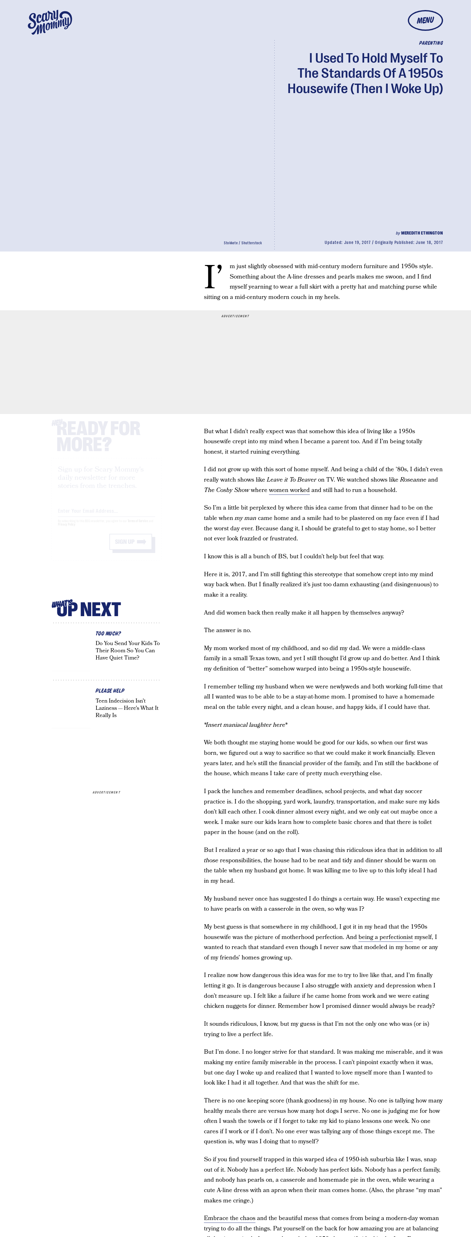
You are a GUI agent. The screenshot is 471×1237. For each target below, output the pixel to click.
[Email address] (106, 516)
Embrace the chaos (229, 1218)
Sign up (124, 547)
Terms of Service (138, 527)
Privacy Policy (66, 530)
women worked (289, 490)
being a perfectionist (386, 937)
